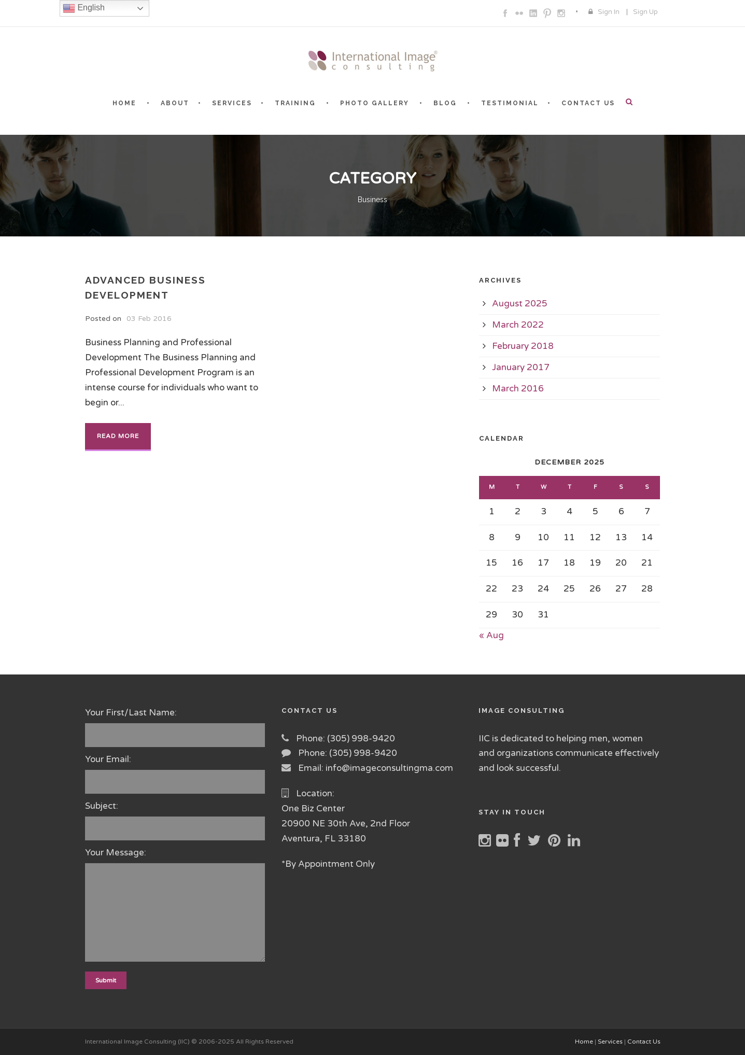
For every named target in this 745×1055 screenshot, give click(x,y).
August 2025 (519, 303)
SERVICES (232, 103)
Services (610, 1041)
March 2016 (518, 388)
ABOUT (175, 103)
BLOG (445, 103)
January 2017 (521, 367)
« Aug (491, 635)
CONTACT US (588, 103)
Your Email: (175, 774)
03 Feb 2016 (149, 318)
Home (584, 1041)
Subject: (175, 820)
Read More (118, 436)
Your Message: (175, 907)
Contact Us (643, 1041)
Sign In (609, 12)
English (84, 8)
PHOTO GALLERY (374, 103)
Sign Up (645, 12)
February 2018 (523, 346)
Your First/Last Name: (175, 727)
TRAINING (295, 103)
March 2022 (518, 324)
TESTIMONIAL (510, 103)
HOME (124, 103)
